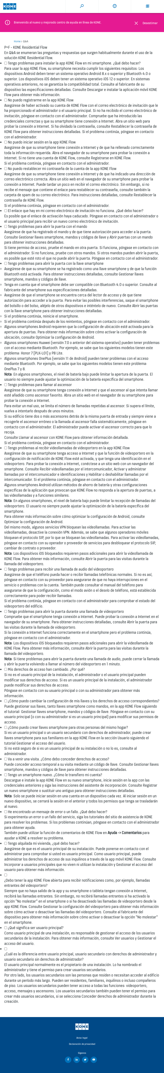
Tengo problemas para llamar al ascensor (40, 384)
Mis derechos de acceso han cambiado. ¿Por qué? (46, 669)
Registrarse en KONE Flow (110, 157)
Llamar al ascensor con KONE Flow (45, 437)
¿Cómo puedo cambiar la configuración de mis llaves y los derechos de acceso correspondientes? (83, 700)
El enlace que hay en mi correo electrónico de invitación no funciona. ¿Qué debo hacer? (75, 210)
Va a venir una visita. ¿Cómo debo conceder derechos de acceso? (58, 759)
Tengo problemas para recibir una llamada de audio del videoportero (61, 569)
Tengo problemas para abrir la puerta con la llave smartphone (56, 263)
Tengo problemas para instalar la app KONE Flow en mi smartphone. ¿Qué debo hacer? (74, 63)
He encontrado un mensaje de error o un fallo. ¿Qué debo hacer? (57, 811)
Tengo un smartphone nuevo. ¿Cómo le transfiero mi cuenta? (55, 774)
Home (17, 41)
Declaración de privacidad (82, 1043)
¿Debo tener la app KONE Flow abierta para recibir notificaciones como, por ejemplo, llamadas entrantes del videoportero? (77, 883)
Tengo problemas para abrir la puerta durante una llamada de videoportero (66, 611)
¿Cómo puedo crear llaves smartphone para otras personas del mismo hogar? (68, 727)
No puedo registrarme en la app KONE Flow (40, 100)
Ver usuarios (124, 938)
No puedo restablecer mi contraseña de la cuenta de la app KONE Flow (62, 168)
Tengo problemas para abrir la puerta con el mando (47, 226)
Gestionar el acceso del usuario (40, 743)
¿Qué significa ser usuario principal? (35, 927)
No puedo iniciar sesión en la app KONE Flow (42, 142)
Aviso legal (82, 1037)
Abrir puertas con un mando (131, 237)
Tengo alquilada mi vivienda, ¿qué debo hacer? (43, 843)
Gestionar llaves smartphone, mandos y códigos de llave (62, 237)
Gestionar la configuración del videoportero (77, 906)
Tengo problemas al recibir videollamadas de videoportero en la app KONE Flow (69, 447)
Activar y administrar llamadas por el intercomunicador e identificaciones (75, 472)
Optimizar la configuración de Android (65, 337)
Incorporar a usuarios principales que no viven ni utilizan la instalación (58, 864)
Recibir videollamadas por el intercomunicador (76, 469)
